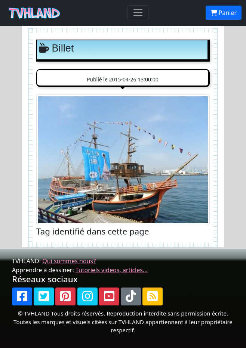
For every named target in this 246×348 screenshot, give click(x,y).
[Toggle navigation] (137, 12)
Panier (223, 13)
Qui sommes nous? (69, 261)
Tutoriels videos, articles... (112, 270)
